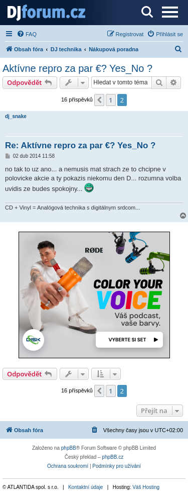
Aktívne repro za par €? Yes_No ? (77, 68)
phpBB (68, 448)
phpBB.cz (112, 457)
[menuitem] (27, 34)
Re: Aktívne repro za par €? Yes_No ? (80, 145)
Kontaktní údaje (85, 487)
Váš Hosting (145, 487)
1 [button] (110, 100)
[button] (99, 100)
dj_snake (16, 116)
